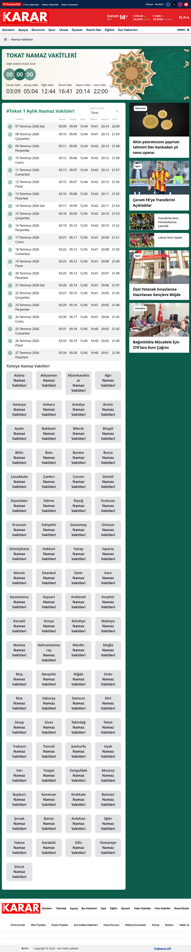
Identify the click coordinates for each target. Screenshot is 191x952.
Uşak (108, 751)
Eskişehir (48, 529)
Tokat (108, 727)
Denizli (108, 481)
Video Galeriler (50, 5)
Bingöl (108, 433)
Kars (108, 578)
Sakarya (48, 703)
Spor (52, 30)
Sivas (48, 727)
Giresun (108, 529)
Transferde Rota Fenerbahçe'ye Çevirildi (168, 222)
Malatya (108, 626)
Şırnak (19, 823)
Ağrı (108, 380)
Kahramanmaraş (48, 653)
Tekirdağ (78, 727)
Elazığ (78, 505)
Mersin (19, 578)
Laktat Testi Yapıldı (170, 237)
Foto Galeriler (31, 5)
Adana (19, 380)
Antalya (78, 409)
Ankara (48, 409)
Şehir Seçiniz (97, 108)
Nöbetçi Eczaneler (135, 924)
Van (19, 775)
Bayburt (19, 799)
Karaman (48, 799)
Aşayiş (23, 30)
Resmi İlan (93, 30)
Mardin (78, 650)
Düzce (19, 871)
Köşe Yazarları (69, 5)
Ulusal (63, 30)
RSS (25, 948)
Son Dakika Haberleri (86, 924)
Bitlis (19, 457)
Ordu (108, 679)
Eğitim (110, 30)
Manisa (19, 650)
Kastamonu (19, 602)
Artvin (108, 409)
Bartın (48, 823)
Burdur (78, 457)
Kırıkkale (78, 799)
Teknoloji (61, 908)
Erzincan (108, 505)
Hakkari (48, 554)
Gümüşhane (19, 554)
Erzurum (19, 529)
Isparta (108, 554)
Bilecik (78, 433)
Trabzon (19, 751)
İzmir (78, 578)
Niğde (78, 679)
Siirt (108, 703)
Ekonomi (38, 30)
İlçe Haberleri (128, 30)
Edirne (48, 505)
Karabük (48, 847)
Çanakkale (19, 481)
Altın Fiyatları (38, 924)
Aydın (19, 433)
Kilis (78, 847)
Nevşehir (48, 679)
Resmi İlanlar (181, 908)
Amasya (19, 409)
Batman (108, 799)
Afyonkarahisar (78, 383)
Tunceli (48, 751)
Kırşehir (108, 602)
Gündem (8, 30)
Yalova (19, 847)
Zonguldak (78, 775)
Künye (149, 4)
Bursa (108, 457)
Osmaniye (108, 847)
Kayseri (48, 602)
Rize (19, 703)
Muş (19, 679)
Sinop (19, 727)
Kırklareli (78, 602)
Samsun (78, 703)
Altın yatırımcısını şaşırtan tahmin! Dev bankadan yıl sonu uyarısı (156, 147)
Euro (157, 16)
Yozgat (48, 775)
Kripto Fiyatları (59, 924)
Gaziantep (78, 529)
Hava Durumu (111, 924)
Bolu (48, 457)
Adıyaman (48, 380)
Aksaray (108, 775)
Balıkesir (48, 433)
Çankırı (48, 481)
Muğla (108, 650)
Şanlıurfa (78, 751)
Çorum (78, 481)
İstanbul (48, 578)
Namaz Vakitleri (21, 39)
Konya (48, 626)
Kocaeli (19, 626)
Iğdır (108, 823)
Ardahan (78, 823)
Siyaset (77, 30)
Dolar (138, 16)
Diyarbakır (19, 505)
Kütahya (78, 626)
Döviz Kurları (18, 924)
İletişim (159, 4)
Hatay (78, 554)
